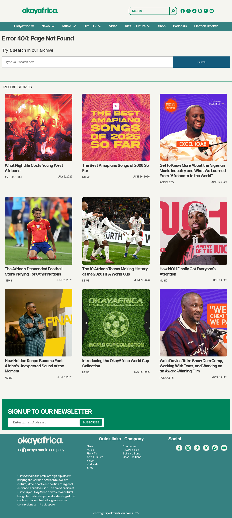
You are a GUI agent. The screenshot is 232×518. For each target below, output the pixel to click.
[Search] (173, 11)
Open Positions (132, 457)
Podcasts (180, 26)
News (46, 26)
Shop (161, 26)
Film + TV (90, 26)
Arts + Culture (135, 26)
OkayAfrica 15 (24, 26)
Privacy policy (131, 450)
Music (66, 26)
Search (201, 62)
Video (113, 26)
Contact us (129, 446)
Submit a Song (131, 453)
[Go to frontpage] (40, 11)
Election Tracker (206, 26)
